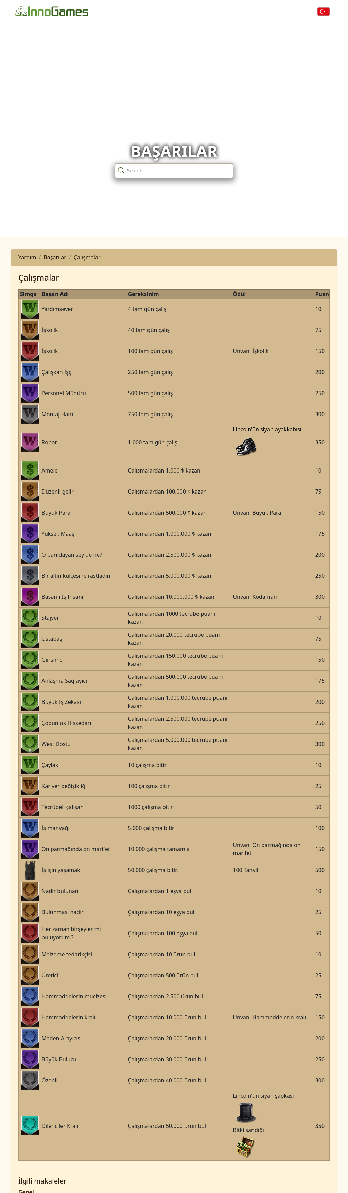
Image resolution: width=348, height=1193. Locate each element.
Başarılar (55, 257)
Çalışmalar (87, 257)
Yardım (27, 257)
